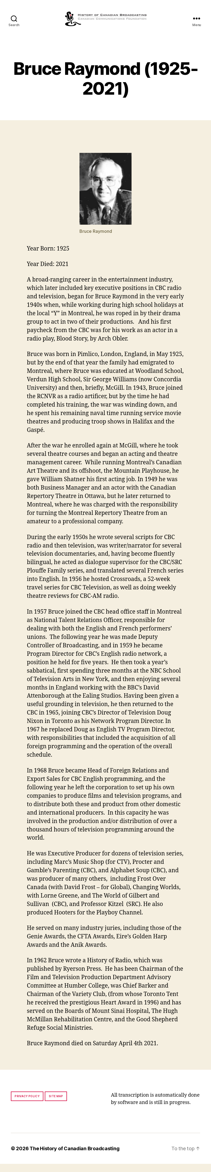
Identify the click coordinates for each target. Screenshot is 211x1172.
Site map (56, 1104)
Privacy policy (27, 1104)
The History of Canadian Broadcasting (74, 1156)
